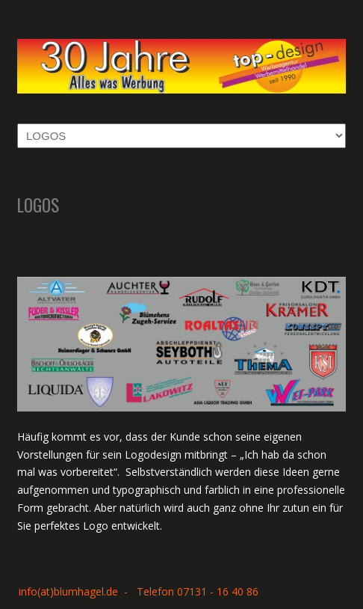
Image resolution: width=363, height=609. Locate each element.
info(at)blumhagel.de (68, 591)
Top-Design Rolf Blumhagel (181, 60)
